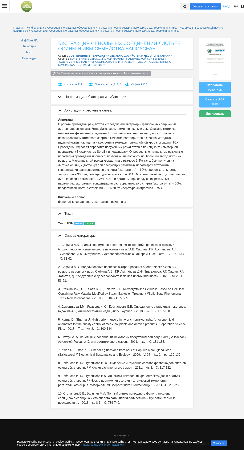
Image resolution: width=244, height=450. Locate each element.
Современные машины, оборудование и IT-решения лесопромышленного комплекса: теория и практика (112, 27)
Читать (78, 223)
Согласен (219, 443)
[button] (5, 6)
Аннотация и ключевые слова (85, 110)
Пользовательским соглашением (103, 444)
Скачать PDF (214, 101)
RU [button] (236, 6)
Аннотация (29, 46)
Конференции (35, 27)
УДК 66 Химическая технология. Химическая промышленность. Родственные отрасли (101, 73)
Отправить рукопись (205, 6)
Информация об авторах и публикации (92, 97)
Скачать (89, 223)
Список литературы (77, 235)
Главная (18, 27)
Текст (29, 52)
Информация (29, 40)
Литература (29, 58)
